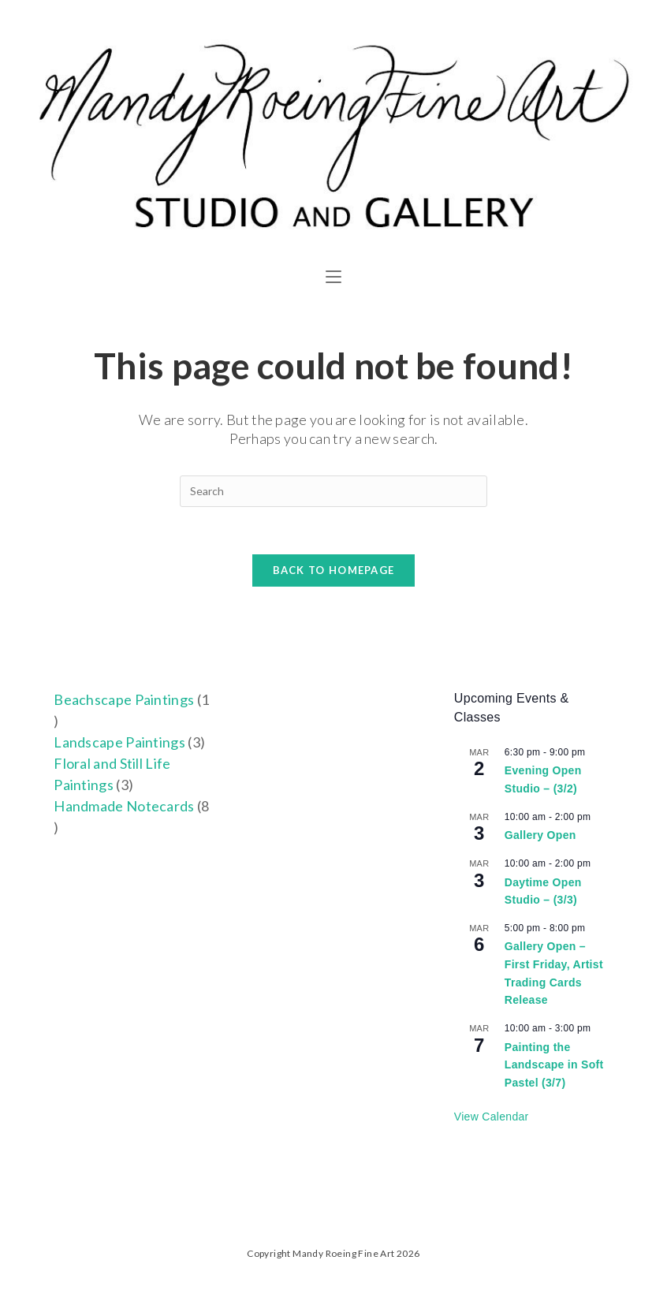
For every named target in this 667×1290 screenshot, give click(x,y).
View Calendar (491, 1116)
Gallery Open (540, 835)
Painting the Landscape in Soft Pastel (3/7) (554, 1065)
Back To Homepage (334, 570)
